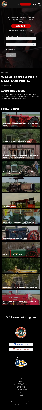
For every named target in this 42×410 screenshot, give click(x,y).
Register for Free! (21, 26)
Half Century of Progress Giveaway (21, 391)
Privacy (21, 394)
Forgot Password (9, 59)
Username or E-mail (12, 36)
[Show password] (33, 44)
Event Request (21, 388)
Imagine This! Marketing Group (24, 404)
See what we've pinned (21, 349)
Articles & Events (21, 380)
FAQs (21, 392)
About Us (21, 381)
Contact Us (21, 383)
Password (9, 42)
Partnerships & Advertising (21, 384)
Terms (21, 395)
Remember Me (11, 49)
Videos (21, 377)
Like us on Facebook (21, 344)
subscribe (25, 4)
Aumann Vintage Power (21, 389)
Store (21, 378)
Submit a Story (21, 386)
